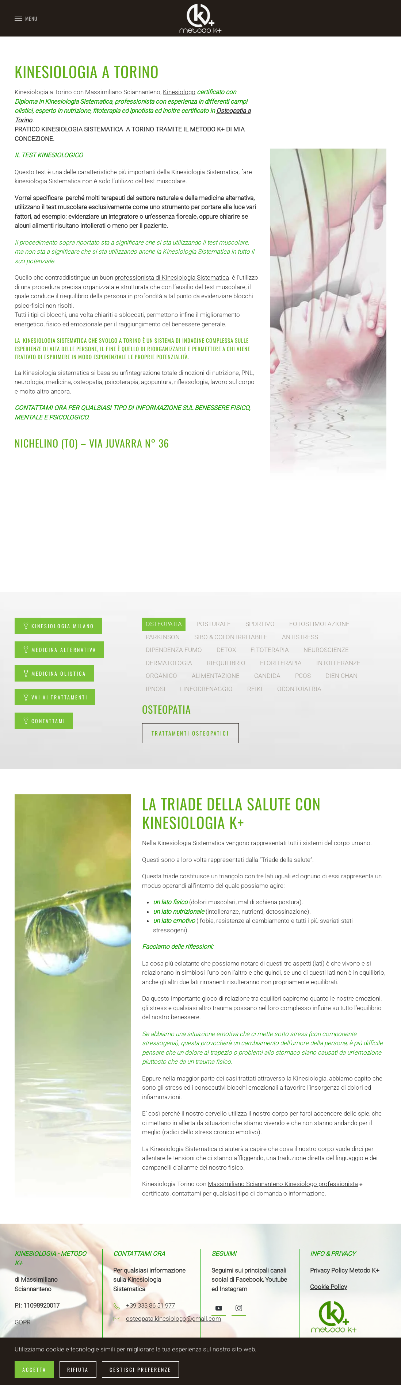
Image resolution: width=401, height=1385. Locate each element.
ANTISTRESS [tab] (300, 637)
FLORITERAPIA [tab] (281, 663)
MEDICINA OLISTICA (54, 673)
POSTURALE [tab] (213, 624)
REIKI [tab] (255, 688)
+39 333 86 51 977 (150, 1305)
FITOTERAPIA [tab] (270, 649)
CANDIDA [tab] (267, 675)
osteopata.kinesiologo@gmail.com (173, 1318)
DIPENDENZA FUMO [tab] (174, 649)
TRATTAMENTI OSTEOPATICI (190, 733)
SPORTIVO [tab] (260, 624)
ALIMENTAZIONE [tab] (216, 675)
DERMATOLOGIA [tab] (169, 663)
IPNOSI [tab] (155, 688)
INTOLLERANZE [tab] (338, 663)
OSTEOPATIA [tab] (164, 624)
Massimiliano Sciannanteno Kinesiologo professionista (283, 1184)
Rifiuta (78, 1369)
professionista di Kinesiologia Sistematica (172, 277)
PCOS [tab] (303, 675)
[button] (26, 18)
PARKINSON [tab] (163, 637)
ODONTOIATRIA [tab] (299, 688)
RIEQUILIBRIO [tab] (226, 663)
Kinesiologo (179, 92)
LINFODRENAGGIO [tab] (206, 688)
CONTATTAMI (43, 721)
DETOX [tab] (226, 649)
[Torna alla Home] (200, 18)
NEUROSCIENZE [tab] (326, 649)
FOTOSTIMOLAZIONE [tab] (319, 624)
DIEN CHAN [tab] (341, 675)
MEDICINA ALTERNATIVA (59, 649)
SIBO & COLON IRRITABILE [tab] (230, 637)
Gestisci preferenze (140, 1369)
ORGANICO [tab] (161, 675)
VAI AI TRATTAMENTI (55, 697)
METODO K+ (207, 129)
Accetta (34, 1369)
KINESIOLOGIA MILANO (58, 626)
